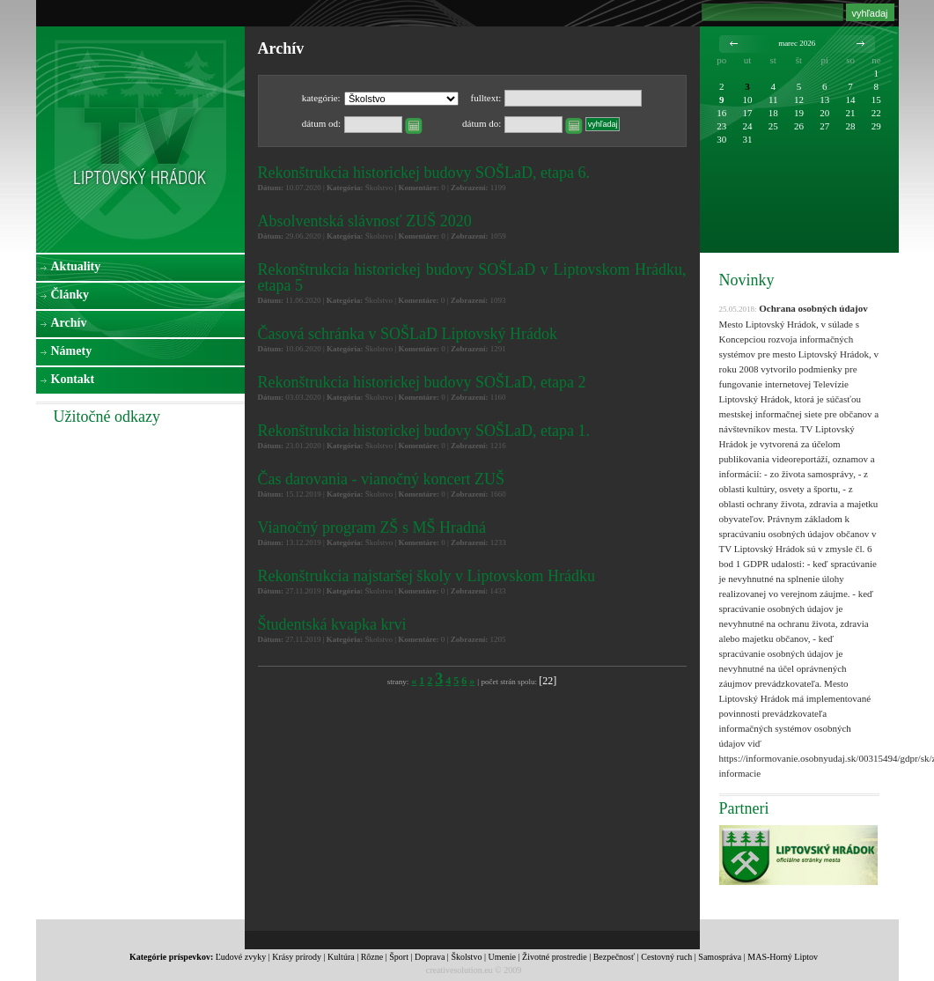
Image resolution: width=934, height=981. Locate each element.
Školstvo (466, 957)
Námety (71, 351)
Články (70, 294)
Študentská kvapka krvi (332, 624)
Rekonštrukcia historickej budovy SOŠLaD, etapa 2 (422, 382)
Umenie (502, 957)
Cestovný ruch (666, 957)
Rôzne (372, 957)
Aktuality (76, 266)
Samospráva (719, 957)
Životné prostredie (554, 957)
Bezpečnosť (614, 957)
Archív (69, 322)
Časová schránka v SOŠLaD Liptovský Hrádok (407, 334)
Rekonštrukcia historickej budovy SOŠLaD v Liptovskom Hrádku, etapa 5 (472, 277)
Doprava (430, 957)
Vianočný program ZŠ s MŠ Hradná (372, 527)
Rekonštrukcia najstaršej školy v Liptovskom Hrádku (426, 576)
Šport (398, 957)
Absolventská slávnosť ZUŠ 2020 (365, 221)
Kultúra (341, 957)
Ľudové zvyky (241, 957)
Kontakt (73, 379)
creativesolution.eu (459, 970)
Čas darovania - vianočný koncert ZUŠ (381, 479)
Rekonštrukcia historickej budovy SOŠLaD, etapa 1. (424, 430)
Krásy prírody (296, 957)
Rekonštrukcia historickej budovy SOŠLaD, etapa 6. (424, 172)
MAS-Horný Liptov (782, 957)
